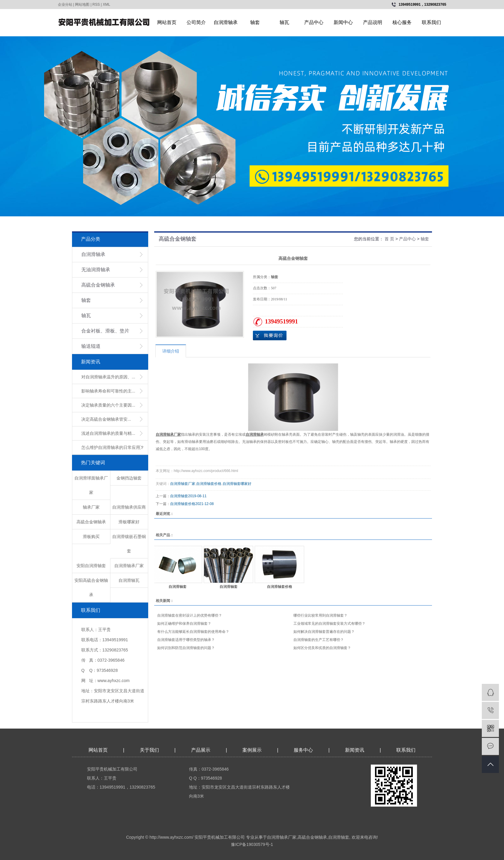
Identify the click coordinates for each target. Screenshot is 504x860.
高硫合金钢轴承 (98, 284)
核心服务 (402, 22)
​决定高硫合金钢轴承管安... (106, 419)
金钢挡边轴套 (129, 478)
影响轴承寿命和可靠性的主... (108, 391)
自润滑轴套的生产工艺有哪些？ (318, 640)
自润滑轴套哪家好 (237, 484)
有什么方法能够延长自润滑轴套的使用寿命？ (193, 632)
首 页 (389, 238)
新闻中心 (343, 22)
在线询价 (269, 335)
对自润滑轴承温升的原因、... (108, 376)
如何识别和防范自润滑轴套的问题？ (186, 648)
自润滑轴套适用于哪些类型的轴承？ (186, 640)
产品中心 (313, 22)
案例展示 (252, 750)
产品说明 (372, 22)
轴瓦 (284, 22)
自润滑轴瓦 (129, 580)
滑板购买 (91, 536)
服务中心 (303, 750)
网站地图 (82, 4)
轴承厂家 (91, 507)
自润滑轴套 (179, 496)
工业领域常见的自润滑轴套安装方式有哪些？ (329, 623)
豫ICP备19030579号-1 (252, 844)
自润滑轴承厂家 (129, 565)
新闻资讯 (355, 750)
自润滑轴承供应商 (129, 507)
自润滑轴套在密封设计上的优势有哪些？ (189, 615)
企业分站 (65, 4)
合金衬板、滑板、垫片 (105, 330)
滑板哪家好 (129, 521)
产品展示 (200, 750)
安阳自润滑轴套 (91, 565)
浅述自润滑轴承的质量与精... (108, 433)
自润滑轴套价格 (208, 484)
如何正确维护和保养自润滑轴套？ (184, 623)
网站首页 (166, 22)
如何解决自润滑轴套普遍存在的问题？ (324, 632)
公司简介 (196, 22)
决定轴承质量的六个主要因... (108, 405)
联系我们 (431, 22)
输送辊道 (90, 346)
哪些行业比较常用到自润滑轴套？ (320, 615)
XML (106, 4)
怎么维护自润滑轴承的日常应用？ (112, 447)
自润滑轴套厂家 (182, 484)
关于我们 (149, 750)
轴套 (255, 22)
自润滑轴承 (226, 22)
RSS (96, 4)
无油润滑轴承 (95, 269)
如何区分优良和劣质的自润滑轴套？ (322, 648)
